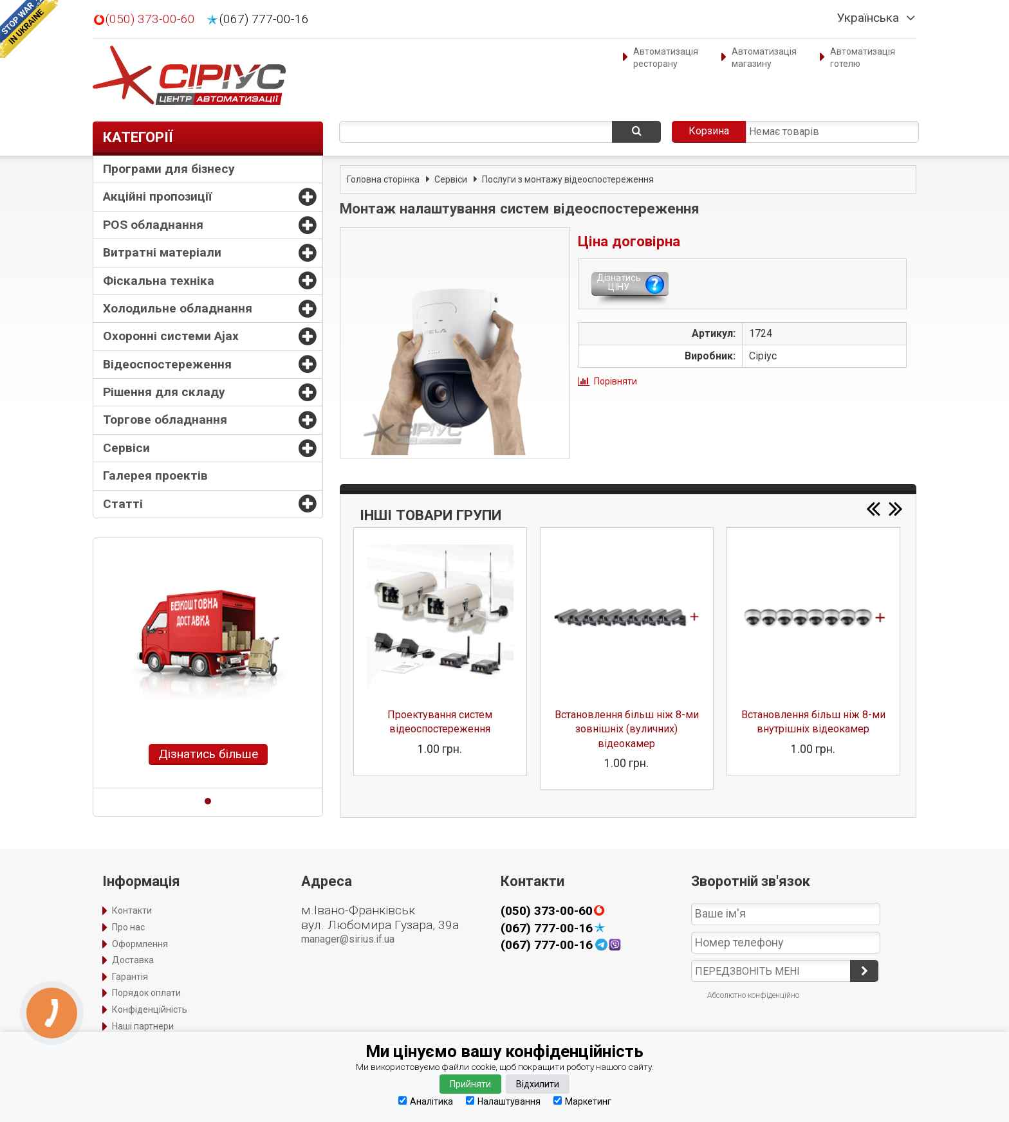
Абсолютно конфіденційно (753, 995)
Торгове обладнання (165, 419)
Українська (868, 18)
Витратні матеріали (162, 252)
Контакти (132, 910)
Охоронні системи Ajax (171, 336)
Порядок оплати (146, 993)
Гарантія (130, 977)
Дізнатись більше (208, 753)
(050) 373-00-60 (150, 19)
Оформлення (140, 944)
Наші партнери (143, 1026)
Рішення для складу (164, 392)
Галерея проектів (155, 475)
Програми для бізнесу (169, 168)
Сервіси (126, 447)
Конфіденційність (149, 1009)
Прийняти (470, 1084)
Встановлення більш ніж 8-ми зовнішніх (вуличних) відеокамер (627, 729)
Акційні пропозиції (157, 196)
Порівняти (615, 381)
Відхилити (537, 1084)
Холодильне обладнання (177, 308)
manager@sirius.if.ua (347, 939)
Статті (123, 503)
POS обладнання (153, 224)
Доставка (133, 960)
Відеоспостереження (167, 364)
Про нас (128, 927)
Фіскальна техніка (158, 280)
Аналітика (425, 1101)
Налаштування (503, 1101)
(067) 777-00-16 (264, 19)
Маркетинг (582, 1101)
